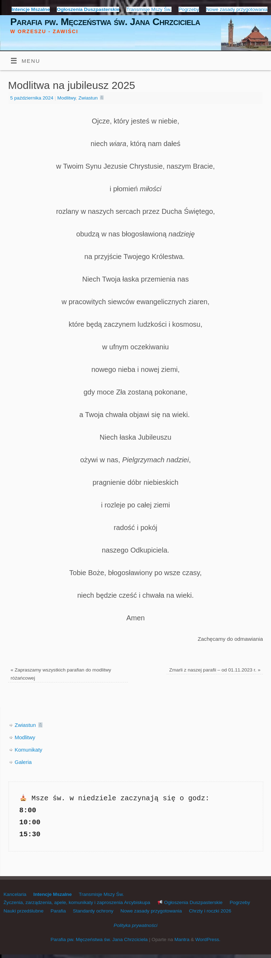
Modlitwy (66, 98)
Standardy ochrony (93, 911)
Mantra (181, 939)
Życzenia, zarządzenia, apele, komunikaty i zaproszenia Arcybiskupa (77, 902)
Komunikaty (28, 750)
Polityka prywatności (135, 925)
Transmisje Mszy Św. (148, 9)
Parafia (58, 911)
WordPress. (207, 939)
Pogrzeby (189, 9)
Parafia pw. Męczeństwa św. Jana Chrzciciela (105, 21)
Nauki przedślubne (23, 911)
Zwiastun (91, 98)
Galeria (23, 762)
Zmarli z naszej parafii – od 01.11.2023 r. (214, 670)
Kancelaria (15, 894)
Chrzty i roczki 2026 (210, 911)
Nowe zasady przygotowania (236, 9)
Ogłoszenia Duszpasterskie (190, 902)
